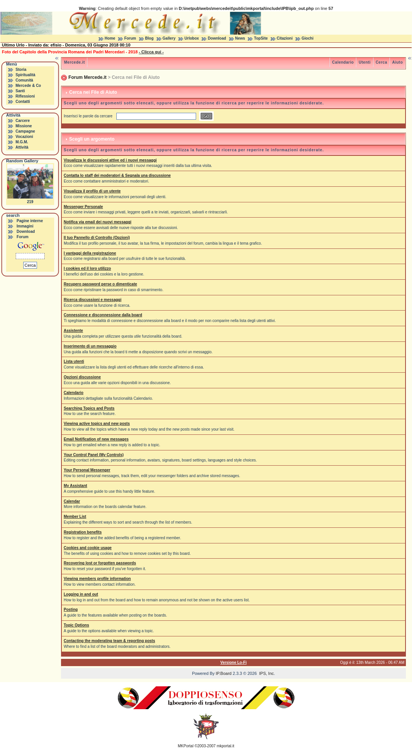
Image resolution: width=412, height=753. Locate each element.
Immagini (25, 226)
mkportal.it (225, 746)
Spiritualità (25, 75)
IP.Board (224, 673)
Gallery (169, 38)
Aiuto (397, 62)
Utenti (364, 62)
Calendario (343, 62)
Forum (130, 38)
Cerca (381, 62)
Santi (20, 91)
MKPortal (185, 746)
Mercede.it (74, 62)
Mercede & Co (28, 85)
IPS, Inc (266, 673)
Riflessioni (25, 96)
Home (110, 38)
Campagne (25, 131)
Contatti (23, 101)
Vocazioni (24, 137)
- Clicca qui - (151, 52)
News (240, 38)
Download (217, 38)
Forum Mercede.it (87, 77)
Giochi (308, 38)
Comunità (24, 80)
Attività (21, 147)
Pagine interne (30, 221)
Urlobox (192, 38)
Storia (21, 69)
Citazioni (285, 38)
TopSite (261, 38)
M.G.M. (22, 142)
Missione (24, 126)
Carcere (23, 121)
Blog (149, 38)
